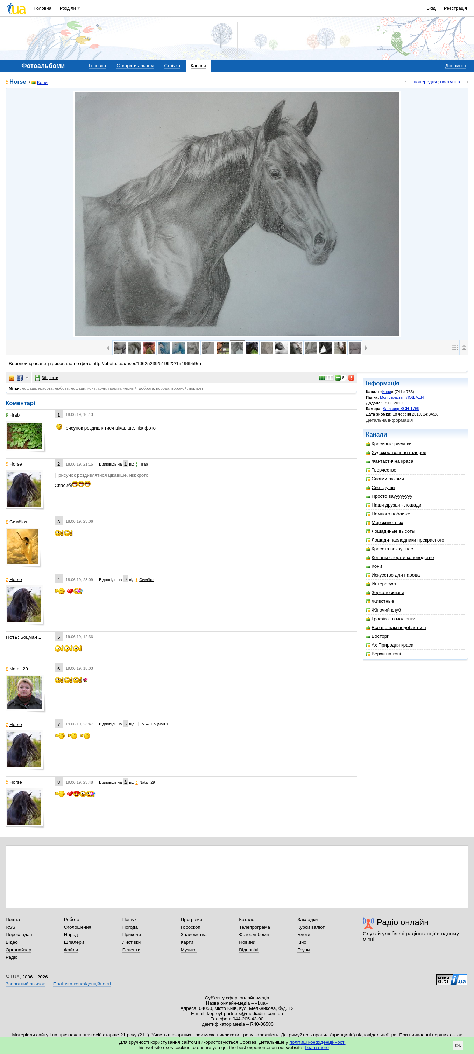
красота (45, 388)
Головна (42, 8)
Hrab (13, 415)
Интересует (381, 583)
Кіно (301, 942)
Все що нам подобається (396, 627)
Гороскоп (190, 927)
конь (91, 388)
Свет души (380, 487)
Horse (17, 82)
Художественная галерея (396, 452)
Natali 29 (17, 668)
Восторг (377, 636)
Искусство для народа (393, 575)
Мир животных (384, 522)
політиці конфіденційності (318, 1042)
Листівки (131, 942)
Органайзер (18, 949)
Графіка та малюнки (391, 618)
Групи (303, 949)
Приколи (131, 934)
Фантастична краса (389, 461)
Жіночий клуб (383, 610)
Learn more (317, 1047)
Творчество (381, 470)
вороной (179, 388)
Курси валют (311, 927)
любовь (62, 388)
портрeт (196, 388)
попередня (425, 81)
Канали (198, 65)
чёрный (130, 388)
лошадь (29, 388)
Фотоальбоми (254, 934)
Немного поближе (388, 513)
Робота (71, 919)
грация (114, 388)
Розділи (68, 8)
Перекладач (19, 934)
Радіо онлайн (403, 922)
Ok (458, 1045)
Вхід (431, 8)
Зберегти (46, 378)
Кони (39, 82)
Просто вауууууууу (389, 496)
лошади (78, 388)
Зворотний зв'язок (25, 983)
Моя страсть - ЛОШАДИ (402, 397)
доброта (146, 388)
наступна (450, 81)
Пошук (129, 919)
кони (102, 388)
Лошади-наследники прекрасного (405, 540)
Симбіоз (16, 521)
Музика (188, 949)
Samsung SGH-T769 (401, 408)
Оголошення (77, 927)
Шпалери (74, 942)
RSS (10, 927)
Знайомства (194, 934)
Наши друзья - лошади (394, 505)
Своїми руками (385, 478)
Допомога (455, 65)
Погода (130, 927)
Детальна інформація (389, 420)
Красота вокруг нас (389, 548)
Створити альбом (135, 65)
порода (162, 388)
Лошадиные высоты (390, 531)
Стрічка (172, 65)
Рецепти (131, 949)
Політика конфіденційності (82, 983)
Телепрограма (254, 927)
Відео (12, 942)
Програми (191, 919)
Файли (71, 949)
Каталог (247, 919)
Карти (187, 942)
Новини (247, 942)
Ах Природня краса (389, 645)
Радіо (11, 957)
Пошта (13, 919)
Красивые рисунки (388, 443)
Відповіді (249, 949)
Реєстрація (455, 8)
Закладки (307, 919)
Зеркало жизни (385, 592)
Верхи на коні (383, 653)
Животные (380, 601)
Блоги (303, 934)
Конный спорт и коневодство (400, 557)
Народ (71, 934)
